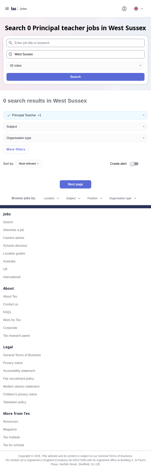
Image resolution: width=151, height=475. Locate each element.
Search (75, 76)
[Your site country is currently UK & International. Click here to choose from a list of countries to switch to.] (138, 8)
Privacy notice (13, 363)
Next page (75, 184)
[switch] (135, 163)
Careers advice (13, 237)
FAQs (7, 312)
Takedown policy (14, 402)
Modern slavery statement (21, 386)
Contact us (10, 304)
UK (5, 269)
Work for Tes (12, 320)
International (11, 277)
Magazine (10, 429)
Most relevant (29, 163)
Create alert (118, 163)
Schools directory (15, 245)
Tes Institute (11, 437)
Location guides (14, 253)
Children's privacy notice (20, 394)
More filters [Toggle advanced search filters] (15, 149)
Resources (10, 421)
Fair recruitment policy (18, 378)
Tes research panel (16, 335)
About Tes (10, 296)
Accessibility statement (19, 370)
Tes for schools (13, 445)
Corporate (10, 327)
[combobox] (75, 43)
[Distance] (75, 66)
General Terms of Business (22, 355)
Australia (9, 261)
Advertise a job (13, 230)
